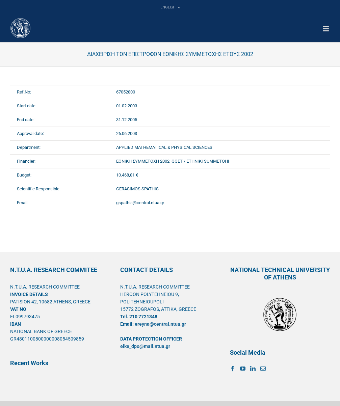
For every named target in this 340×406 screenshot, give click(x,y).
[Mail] (263, 368)
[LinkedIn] (253, 368)
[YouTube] (242, 368)
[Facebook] (232, 368)
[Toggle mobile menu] (326, 28)
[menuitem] (170, 7)
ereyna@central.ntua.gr (160, 324)
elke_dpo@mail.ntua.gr (145, 346)
